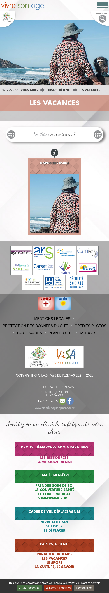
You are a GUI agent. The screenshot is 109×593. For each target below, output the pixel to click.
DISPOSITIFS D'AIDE (54, 163)
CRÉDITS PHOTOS (90, 326)
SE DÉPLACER (54, 530)
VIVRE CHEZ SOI (54, 522)
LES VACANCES (89, 90)
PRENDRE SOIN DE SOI (54, 485)
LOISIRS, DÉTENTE (59, 90)
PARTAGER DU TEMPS (54, 554)
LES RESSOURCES (54, 457)
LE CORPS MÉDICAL (54, 494)
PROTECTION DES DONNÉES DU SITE (35, 326)
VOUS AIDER (29, 90)
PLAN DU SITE (61, 333)
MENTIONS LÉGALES (52, 319)
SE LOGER (54, 526)
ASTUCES (88, 333)
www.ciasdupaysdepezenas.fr (54, 408)
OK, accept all (29, 587)
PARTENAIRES (29, 333)
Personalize (84, 587)
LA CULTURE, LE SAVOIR (54, 567)
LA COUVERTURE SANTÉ (54, 489)
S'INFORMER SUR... (54, 498)
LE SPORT (54, 562)
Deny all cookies (58, 587)
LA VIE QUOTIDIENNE (54, 462)
